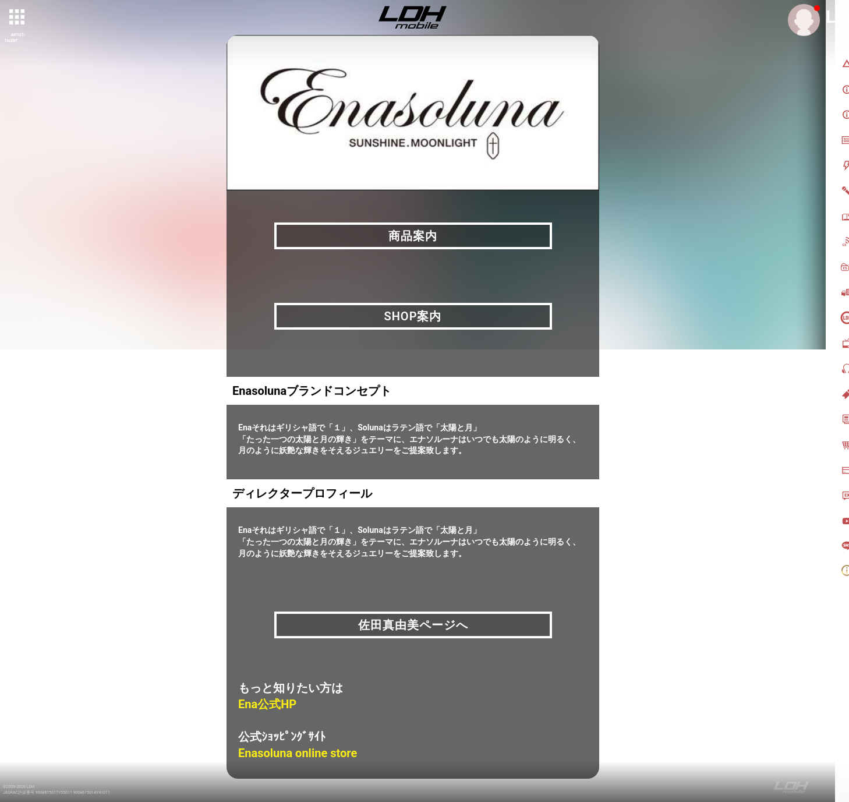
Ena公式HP (267, 704)
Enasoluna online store (297, 753)
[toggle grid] (18, 18)
